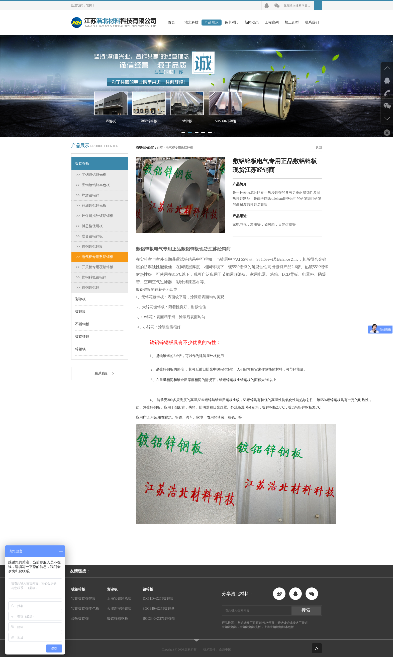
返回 (319, 147)
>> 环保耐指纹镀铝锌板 (94, 216)
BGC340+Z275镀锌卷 (159, 618)
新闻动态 (252, 22)
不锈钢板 (82, 324)
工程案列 (272, 22)
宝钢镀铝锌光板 (83, 598)
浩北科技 (191, 22)
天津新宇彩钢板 (119, 608)
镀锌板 (80, 311)
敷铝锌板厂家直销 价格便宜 (256, 622)
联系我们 (312, 22)
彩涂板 (80, 299)
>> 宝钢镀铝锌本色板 (93, 185)
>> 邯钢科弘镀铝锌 (91, 277)
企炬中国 (225, 649)
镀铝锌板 (82, 163)
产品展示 (212, 22)
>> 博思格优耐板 (89, 226)
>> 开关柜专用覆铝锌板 (94, 267)
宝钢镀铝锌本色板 (85, 608)
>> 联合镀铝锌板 (89, 236)
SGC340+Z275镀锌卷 (159, 608)
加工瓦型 (292, 22)
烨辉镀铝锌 (80, 618)
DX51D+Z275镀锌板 (158, 598)
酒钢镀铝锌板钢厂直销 (292, 622)
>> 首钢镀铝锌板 (89, 246)
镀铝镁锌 (82, 337)
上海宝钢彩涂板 (119, 598)
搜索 (306, 610)
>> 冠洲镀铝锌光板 (91, 205)
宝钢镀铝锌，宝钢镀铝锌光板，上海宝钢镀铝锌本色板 (258, 627)
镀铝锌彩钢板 (117, 618)
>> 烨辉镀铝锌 (87, 195)
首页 (171, 22)
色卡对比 (232, 22)
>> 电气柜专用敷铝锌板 (94, 257)
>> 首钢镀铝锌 (87, 287)
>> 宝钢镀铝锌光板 (91, 175)
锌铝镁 (80, 349)
